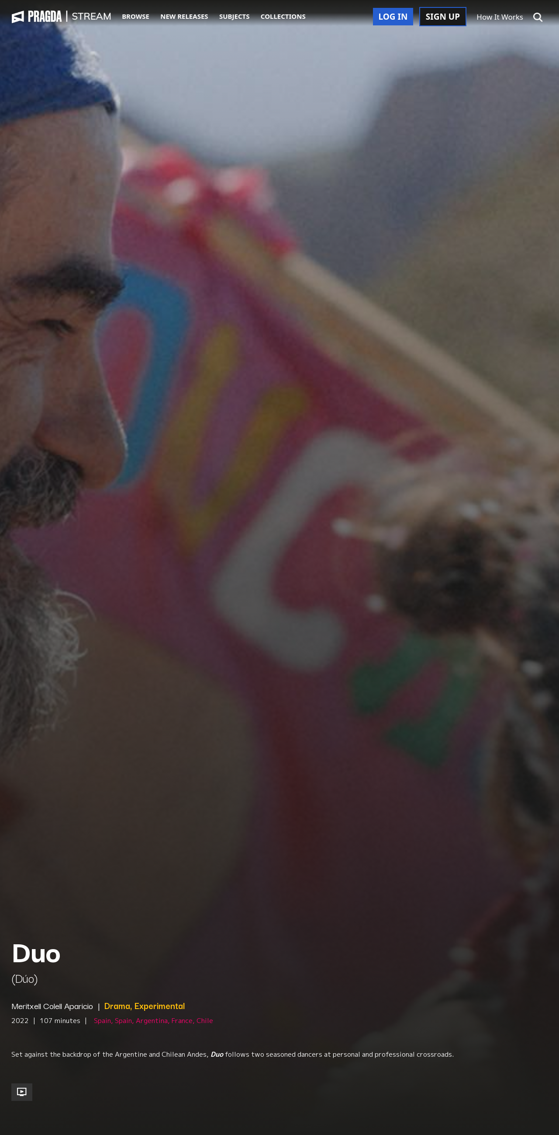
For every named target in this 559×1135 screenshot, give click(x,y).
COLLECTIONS (283, 16)
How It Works (499, 17)
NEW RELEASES (184, 16)
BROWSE (135, 16)
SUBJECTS (234, 16)
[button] (538, 17)
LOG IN (393, 16)
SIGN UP (443, 16)
